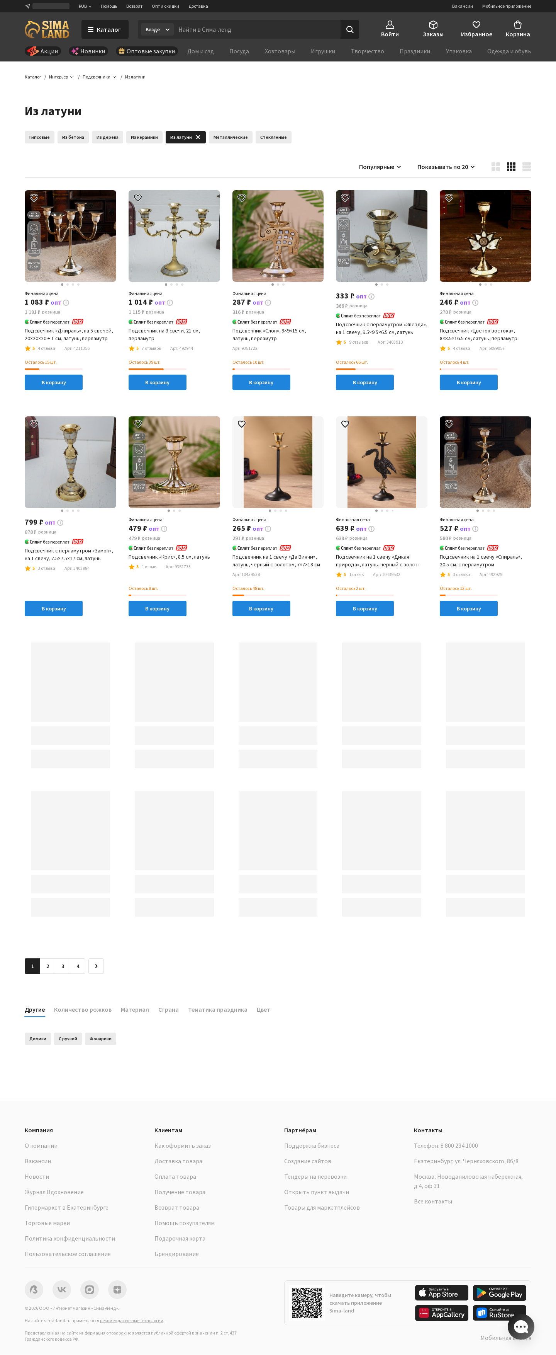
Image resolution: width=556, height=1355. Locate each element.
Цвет (263, 1010)
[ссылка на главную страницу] (47, 29)
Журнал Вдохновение (54, 1192)
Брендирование (176, 1254)
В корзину (54, 382)
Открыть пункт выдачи (316, 1192)
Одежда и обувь (509, 51)
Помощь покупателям (184, 1223)
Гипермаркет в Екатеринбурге (66, 1208)
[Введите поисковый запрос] (257, 29)
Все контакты (433, 1201)
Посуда (239, 51)
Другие (35, 1010)
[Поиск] (350, 29)
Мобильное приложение (506, 6)
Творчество (367, 51)
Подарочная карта (179, 1239)
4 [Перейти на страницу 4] (77, 966)
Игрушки (323, 51)
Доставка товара (178, 1161)
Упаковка (459, 51)
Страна (168, 1010)
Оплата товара (175, 1177)
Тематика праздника (217, 1010)
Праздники (415, 51)
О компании (41, 1146)
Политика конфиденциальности (70, 1239)
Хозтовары (280, 51)
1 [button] (32, 966)
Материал (135, 1010)
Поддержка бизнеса (311, 1146)
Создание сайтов (307, 1161)
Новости (37, 1177)
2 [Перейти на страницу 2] (47, 966)
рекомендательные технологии (131, 1321)
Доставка (198, 6)
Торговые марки (47, 1223)
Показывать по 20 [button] (446, 167)
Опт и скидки (165, 6)
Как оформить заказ (182, 1146)
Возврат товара (176, 1208)
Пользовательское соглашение (68, 1254)
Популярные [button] (380, 167)
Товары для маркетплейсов (322, 1208)
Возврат (134, 6)
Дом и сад (200, 51)
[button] (135, 77)
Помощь (109, 6)
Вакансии (462, 6)
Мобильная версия (505, 1338)
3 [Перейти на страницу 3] (62, 966)
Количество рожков (83, 1010)
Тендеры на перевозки (315, 1177)
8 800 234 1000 (459, 1146)
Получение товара (179, 1192)
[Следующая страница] (96, 966)
